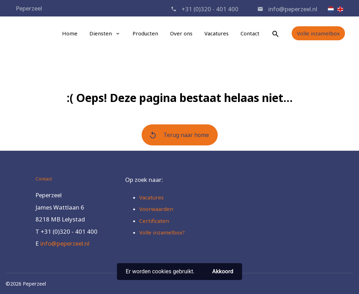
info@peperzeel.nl (293, 9)
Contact (250, 33)
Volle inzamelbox (318, 33)
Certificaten (154, 220)
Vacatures (216, 33)
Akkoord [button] (222, 271)
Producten (145, 33)
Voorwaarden (156, 208)
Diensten (100, 33)
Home (69, 33)
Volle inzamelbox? (162, 232)
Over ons (181, 33)
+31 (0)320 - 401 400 (210, 9)
